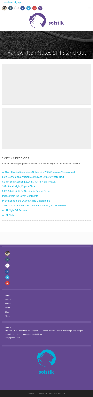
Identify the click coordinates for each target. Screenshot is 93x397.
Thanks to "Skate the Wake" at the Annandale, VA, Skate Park (34, 205)
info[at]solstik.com (12, 338)
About (7, 316)
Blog (7, 312)
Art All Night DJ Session (14, 210)
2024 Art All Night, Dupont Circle (19, 186)
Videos (8, 303)
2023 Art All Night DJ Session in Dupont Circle (26, 191)
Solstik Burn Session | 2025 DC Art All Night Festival (29, 181)
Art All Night (8, 215)
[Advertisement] (46, 84)
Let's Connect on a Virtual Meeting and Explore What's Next (33, 177)
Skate (7, 308)
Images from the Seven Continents (20, 196)
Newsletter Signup (12, 2)
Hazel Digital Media (57, 393)
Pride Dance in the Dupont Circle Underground (26, 201)
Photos (8, 299)
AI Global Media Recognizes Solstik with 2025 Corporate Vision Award (38, 172)
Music (7, 295)
